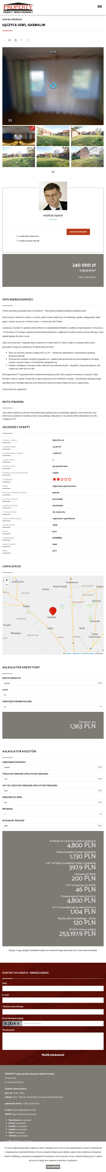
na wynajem (20, 1120)
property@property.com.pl (23, 1110)
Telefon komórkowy (12, 1006)
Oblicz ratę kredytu (87, 277)
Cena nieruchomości (14, 762)
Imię (4, 983)
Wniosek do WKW (12, 797)
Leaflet (66, 653)
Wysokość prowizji (13, 820)
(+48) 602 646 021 (28, 236)
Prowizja (7, 809)
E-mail (5, 995)
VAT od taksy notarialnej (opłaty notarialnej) (29, 785)
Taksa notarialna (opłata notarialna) (25, 774)
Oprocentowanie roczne (17, 701)
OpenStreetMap (88, 653)
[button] (53, 611)
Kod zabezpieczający (13, 1018)
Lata (5, 690)
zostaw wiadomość (78, 231)
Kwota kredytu (11, 678)
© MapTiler (76, 653)
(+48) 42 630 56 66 (28, 241)
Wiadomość (8, 1030)
